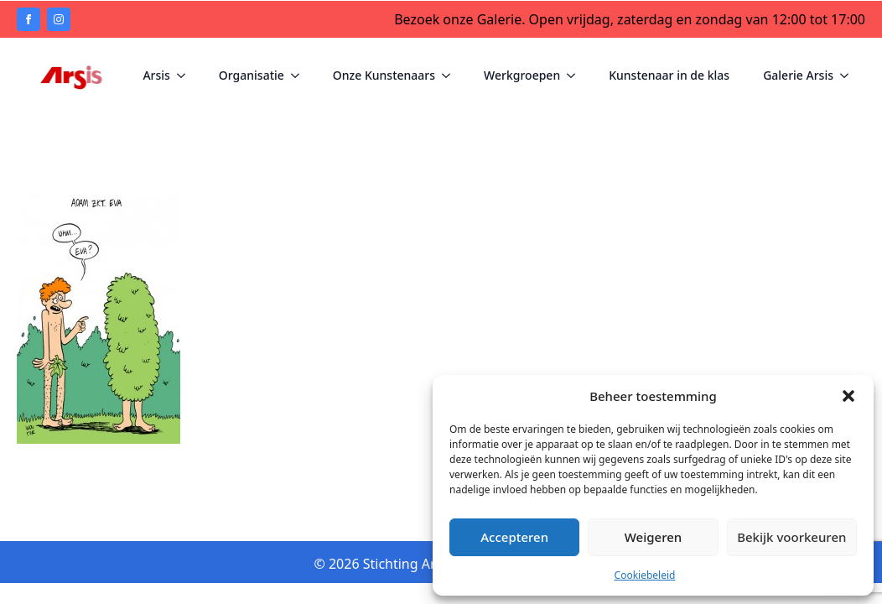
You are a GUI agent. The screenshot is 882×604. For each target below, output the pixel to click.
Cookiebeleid (645, 575)
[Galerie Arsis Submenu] (849, 73)
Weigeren (653, 536)
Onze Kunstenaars (384, 73)
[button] (848, 396)
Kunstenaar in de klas (669, 73)
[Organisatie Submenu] (300, 73)
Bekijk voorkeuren (791, 536)
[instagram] (58, 19)
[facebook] (28, 19)
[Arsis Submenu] (186, 73)
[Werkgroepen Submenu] (576, 73)
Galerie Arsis (798, 73)
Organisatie (251, 73)
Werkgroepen (522, 73)
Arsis (156, 73)
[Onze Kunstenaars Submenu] (451, 73)
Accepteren (514, 536)
